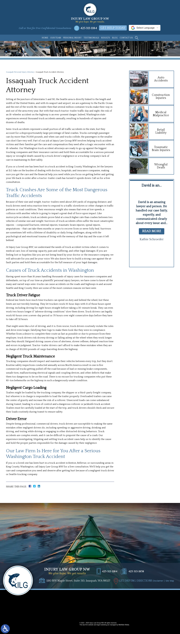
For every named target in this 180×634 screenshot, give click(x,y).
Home (45, 38)
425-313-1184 (88, 28)
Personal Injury (72, 38)
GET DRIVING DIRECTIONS (135, 580)
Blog (115, 38)
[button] (145, 256)
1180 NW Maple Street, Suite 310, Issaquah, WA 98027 (78, 580)
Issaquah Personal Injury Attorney (20, 72)
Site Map (169, 580)
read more (151, 231)
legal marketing (102, 625)
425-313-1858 (136, 571)
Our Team (55, 38)
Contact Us (126, 38)
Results (105, 38)
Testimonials (91, 38)
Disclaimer (158, 580)
